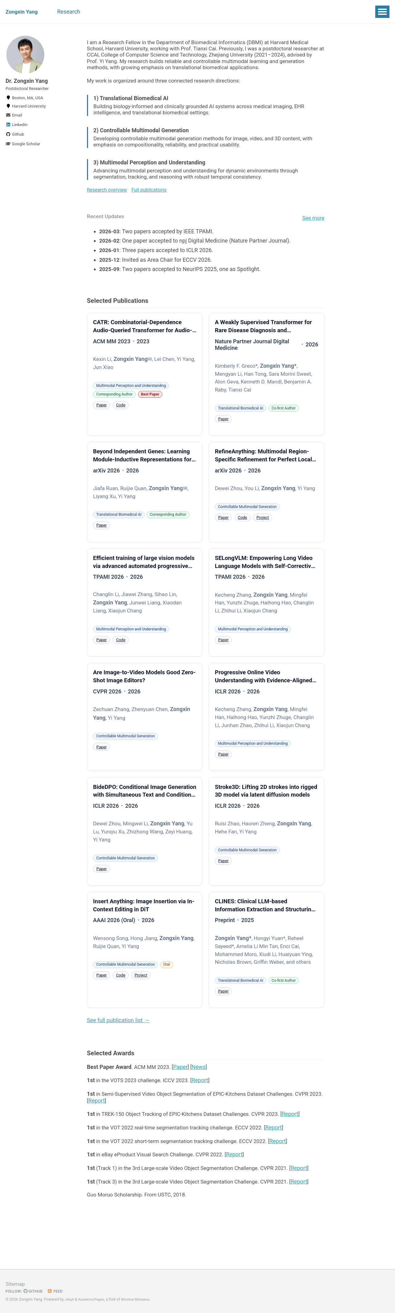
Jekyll (70, 1300)
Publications (111, 11)
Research (73, 11)
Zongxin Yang (23, 11)
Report (205, 1126)
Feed (57, 1291)
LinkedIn (16, 129)
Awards (147, 11)
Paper (102, 416)
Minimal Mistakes (138, 1300)
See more (312, 225)
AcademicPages (92, 1300)
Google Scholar (23, 148)
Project (265, 539)
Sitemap (16, 1284)
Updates (195, 11)
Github (15, 139)
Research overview (108, 196)
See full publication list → (118, 1063)
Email (14, 119)
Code (122, 416)
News (201, 1112)
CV (170, 11)
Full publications (152, 196)
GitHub (34, 1291)
